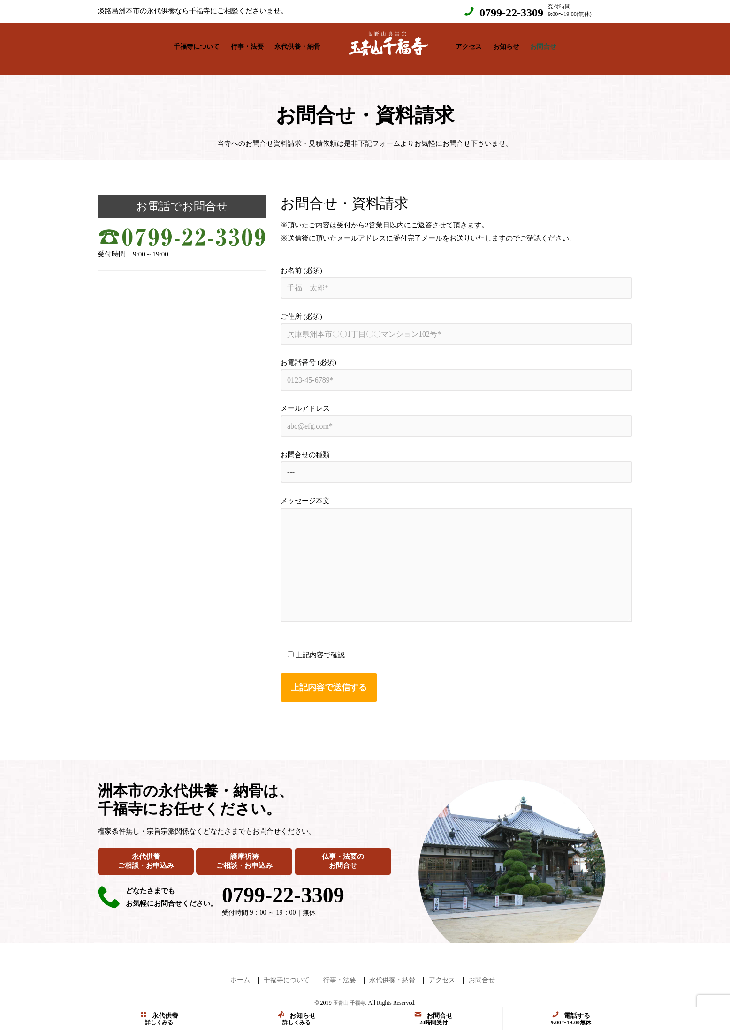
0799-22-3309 (511, 13)
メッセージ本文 (456, 550)
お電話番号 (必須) (456, 365)
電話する (571, 1015)
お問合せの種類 (456, 458)
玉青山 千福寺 (349, 993)
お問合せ (543, 44)
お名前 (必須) (456, 273)
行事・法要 (247, 44)
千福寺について (197, 44)
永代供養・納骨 (297, 44)
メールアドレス (456, 411)
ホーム (233, 970)
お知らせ (506, 44)
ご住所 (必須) (456, 319)
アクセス (469, 44)
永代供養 (159, 1015)
